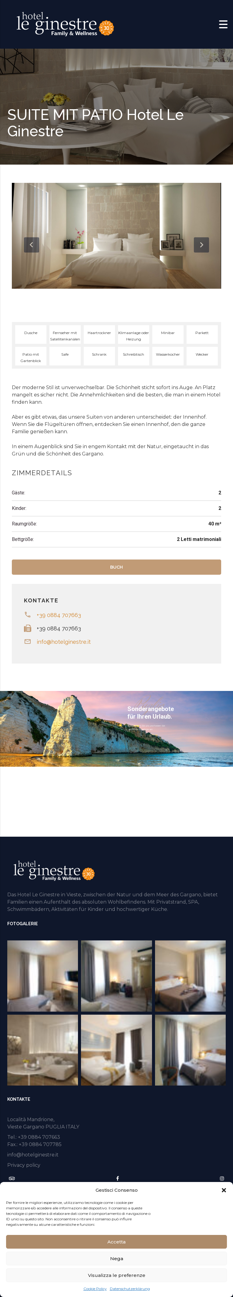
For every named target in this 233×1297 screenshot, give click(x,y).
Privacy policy (23, 1165)
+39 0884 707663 (59, 615)
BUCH (116, 567)
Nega (116, 1258)
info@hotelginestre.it (64, 642)
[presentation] (31, 245)
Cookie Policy (95, 1288)
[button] (224, 1190)
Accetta (116, 1242)
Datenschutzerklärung (130, 1288)
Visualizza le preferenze (116, 1275)
